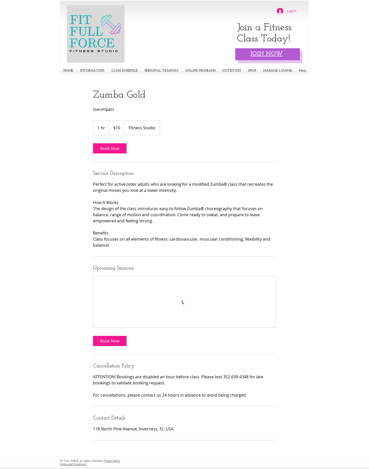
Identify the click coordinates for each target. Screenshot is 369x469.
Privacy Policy (111, 461)
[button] (92, 70)
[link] (110, 148)
